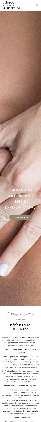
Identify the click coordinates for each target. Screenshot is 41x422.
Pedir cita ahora (20, 217)
